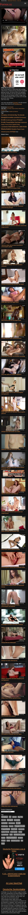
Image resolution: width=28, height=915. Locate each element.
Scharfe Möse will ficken (7, 752)
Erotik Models (10, 107)
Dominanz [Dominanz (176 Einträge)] (23, 117)
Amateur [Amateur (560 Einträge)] (4, 115)
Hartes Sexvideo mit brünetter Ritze (10, 531)
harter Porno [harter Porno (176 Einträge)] (5, 124)
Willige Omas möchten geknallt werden (11, 698)
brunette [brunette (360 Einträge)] (10, 117)
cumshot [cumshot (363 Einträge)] (16, 117)
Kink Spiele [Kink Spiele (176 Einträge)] (12, 124)
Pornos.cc (6, 4)
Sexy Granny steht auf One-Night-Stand (11, 320)
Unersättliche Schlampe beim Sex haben (11, 734)
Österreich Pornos (12, 0)
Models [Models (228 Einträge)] (14, 129)
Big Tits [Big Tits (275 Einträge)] (17, 115)
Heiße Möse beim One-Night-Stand (10, 302)
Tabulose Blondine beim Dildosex (9, 493)
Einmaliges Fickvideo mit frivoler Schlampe (12, 624)
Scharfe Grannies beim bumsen (9, 152)
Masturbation (21, 108)
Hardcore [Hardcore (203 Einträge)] (24, 122)
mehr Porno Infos (5, 99)
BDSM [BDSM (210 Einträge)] (12, 115)
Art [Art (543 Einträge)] (9, 115)
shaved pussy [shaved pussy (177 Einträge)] (5, 131)
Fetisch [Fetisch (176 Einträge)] (14, 120)
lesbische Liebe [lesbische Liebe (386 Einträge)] (17, 127)
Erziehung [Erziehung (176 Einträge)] (9, 120)
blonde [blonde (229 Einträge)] (22, 115)
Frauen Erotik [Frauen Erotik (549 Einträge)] (20, 826)
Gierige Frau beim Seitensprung (9, 660)
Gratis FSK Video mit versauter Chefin (10, 188)
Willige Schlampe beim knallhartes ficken (11, 770)
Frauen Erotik (14, 108)
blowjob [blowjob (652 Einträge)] (4, 117)
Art (7, 108)
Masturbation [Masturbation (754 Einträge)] (6, 129)
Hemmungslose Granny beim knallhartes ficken (13, 567)
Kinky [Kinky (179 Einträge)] (18, 124)
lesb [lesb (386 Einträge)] (9, 127)
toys (6, 110)
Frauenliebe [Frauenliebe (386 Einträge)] (10, 122)
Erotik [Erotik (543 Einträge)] (3, 120)
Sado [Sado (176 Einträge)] (22, 129)
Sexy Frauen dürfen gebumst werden (10, 549)
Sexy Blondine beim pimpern (8, 716)
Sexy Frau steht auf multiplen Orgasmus (11, 374)
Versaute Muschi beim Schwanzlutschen (11, 338)
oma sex (19, 0)
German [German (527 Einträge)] (18, 122)
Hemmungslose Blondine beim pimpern (11, 788)
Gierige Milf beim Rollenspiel (8, 642)
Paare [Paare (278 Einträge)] (19, 129)
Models (2, 110)
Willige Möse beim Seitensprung (9, 806)
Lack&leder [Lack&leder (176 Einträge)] (4, 126)
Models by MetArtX (13, 111)
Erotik (9, 108)
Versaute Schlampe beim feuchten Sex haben (12, 284)
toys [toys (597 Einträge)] (13, 132)
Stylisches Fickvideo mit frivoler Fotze (10, 449)
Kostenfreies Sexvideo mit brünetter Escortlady (13, 356)
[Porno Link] (14, 36)
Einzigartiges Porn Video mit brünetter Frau (12, 170)
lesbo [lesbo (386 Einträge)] (25, 127)
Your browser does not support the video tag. (14, 16)
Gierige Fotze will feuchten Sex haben (10, 431)
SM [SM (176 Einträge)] (11, 131)
